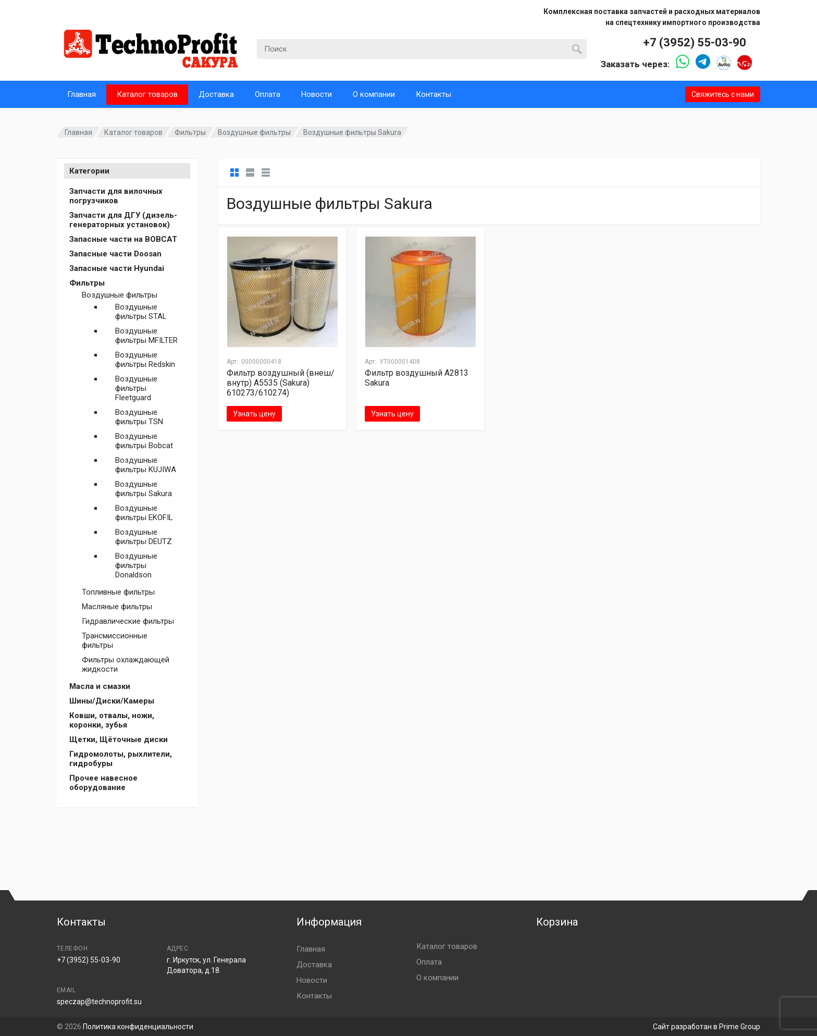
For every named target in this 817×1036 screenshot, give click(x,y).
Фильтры (190, 132)
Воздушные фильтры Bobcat (144, 440)
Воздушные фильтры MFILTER (146, 335)
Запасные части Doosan (115, 253)
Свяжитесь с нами (722, 94)
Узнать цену (254, 414)
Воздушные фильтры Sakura (143, 488)
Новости (316, 94)
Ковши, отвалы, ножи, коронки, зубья (111, 720)
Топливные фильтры (118, 592)
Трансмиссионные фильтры (114, 640)
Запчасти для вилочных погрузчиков (116, 196)
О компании (374, 94)
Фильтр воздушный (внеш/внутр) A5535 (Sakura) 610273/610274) (281, 383)
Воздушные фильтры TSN (139, 417)
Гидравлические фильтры (128, 621)
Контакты (433, 94)
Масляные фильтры (117, 606)
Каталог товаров (147, 94)
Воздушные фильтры (254, 132)
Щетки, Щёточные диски (118, 739)
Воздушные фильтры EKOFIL (144, 512)
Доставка (216, 94)
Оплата (267, 94)
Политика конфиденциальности (138, 1026)
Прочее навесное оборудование (103, 782)
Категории (89, 171)
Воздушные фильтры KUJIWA (145, 464)
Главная (81, 94)
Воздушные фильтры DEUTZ (143, 536)
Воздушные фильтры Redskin (145, 359)
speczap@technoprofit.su (99, 1001)
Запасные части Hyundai (116, 268)
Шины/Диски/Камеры (111, 701)
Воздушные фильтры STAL (141, 311)
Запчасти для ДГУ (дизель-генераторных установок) (123, 220)
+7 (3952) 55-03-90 (694, 42)
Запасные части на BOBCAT (123, 239)
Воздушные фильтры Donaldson (136, 565)
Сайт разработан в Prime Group (706, 1026)
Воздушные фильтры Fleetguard (136, 388)
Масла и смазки (99, 686)
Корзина (557, 922)
